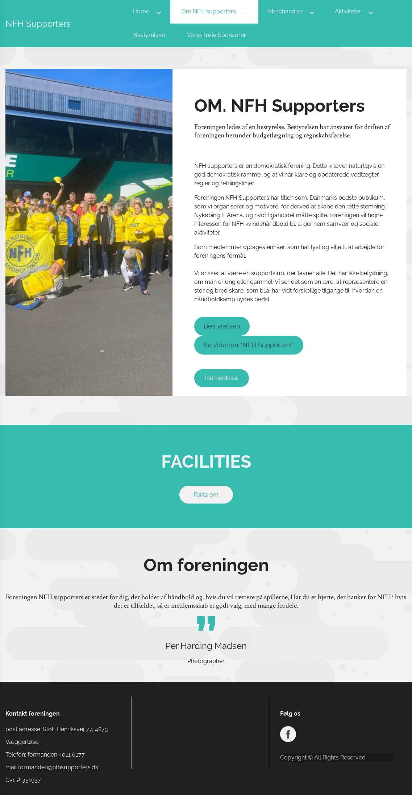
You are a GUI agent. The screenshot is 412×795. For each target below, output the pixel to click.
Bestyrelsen (149, 35)
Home (141, 11)
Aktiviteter (348, 11)
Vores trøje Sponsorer (216, 35)
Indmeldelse (221, 377)
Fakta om (206, 494)
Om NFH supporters (209, 11)
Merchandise (285, 11)
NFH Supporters (38, 23)
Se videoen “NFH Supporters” (249, 345)
